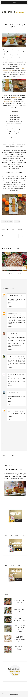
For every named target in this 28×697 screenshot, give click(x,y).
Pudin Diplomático (13, 469)
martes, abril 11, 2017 (15, 296)
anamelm (10, 314)
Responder (10, 306)
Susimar (10, 411)
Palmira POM (11, 295)
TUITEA (15, 236)
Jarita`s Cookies (12, 375)
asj (9, 393)
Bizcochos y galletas (7, 222)
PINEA (24, 236)
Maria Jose (11, 356)
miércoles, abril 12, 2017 (16, 393)
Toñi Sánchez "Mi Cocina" (12, 334)
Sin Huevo (17, 222)
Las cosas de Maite (14, 694)
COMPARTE (5, 236)
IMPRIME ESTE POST (7, 240)
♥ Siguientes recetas (7, 455)
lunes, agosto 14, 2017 (18, 411)
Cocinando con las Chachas (13, 693)
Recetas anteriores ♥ (20, 457)
